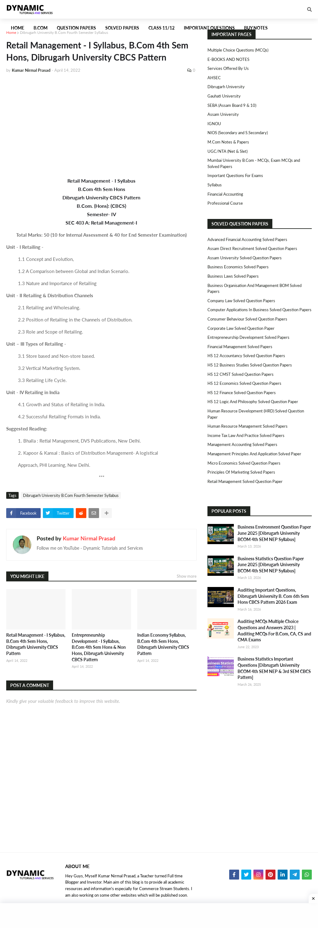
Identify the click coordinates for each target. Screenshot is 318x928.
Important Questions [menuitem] (209, 27)
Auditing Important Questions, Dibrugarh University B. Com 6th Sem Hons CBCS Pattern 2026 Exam (273, 596)
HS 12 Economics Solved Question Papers (244, 383)
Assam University (223, 114)
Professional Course (225, 203)
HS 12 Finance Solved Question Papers (241, 392)
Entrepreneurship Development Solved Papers (248, 337)
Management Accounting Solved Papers (242, 444)
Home (11, 32)
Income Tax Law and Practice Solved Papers (245, 435)
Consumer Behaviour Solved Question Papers (247, 318)
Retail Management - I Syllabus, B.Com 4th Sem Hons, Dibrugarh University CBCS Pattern (35, 644)
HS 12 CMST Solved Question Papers (240, 374)
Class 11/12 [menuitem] (161, 27)
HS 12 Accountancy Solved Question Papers (246, 355)
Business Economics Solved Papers (238, 266)
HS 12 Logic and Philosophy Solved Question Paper (252, 401)
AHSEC (214, 77)
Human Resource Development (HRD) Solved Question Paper (255, 414)
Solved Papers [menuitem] (122, 27)
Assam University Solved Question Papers (244, 257)
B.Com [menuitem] (41, 27)
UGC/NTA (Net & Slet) (227, 151)
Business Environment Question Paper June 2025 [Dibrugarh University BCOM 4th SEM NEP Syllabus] (274, 533)
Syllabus (214, 184)
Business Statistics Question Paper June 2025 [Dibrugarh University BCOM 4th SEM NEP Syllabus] (271, 564)
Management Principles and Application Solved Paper (254, 453)
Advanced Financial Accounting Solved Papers (247, 239)
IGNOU (214, 123)
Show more (187, 576)
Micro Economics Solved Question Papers (243, 463)
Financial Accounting (225, 194)
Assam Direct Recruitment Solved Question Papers (252, 248)
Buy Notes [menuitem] (256, 27)
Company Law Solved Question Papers (241, 300)
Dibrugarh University (226, 86)
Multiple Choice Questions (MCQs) (237, 50)
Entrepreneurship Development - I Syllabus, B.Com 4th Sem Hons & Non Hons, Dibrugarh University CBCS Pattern (99, 647)
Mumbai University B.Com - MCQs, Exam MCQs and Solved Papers (253, 163)
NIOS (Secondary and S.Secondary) (237, 132)
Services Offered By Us (228, 68)
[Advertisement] (101, 124)
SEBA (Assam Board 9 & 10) (231, 105)
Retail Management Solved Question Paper (245, 481)
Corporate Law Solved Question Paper (241, 328)
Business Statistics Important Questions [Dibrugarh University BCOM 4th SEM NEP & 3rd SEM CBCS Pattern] (274, 668)
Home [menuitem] (17, 27)
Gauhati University (224, 95)
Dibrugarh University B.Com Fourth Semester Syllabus (64, 32)
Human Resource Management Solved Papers (247, 426)
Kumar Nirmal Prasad (89, 538)
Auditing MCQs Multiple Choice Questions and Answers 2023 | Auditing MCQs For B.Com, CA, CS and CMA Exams (274, 630)
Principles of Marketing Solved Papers (241, 472)
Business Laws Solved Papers (233, 276)
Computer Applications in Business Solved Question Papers (259, 309)
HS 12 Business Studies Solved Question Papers (249, 364)
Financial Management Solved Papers (239, 346)
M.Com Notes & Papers (228, 141)
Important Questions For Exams (235, 175)
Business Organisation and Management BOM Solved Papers (254, 288)
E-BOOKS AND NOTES (228, 59)
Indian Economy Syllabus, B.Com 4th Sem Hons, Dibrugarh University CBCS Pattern (163, 644)
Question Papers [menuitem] (76, 27)
